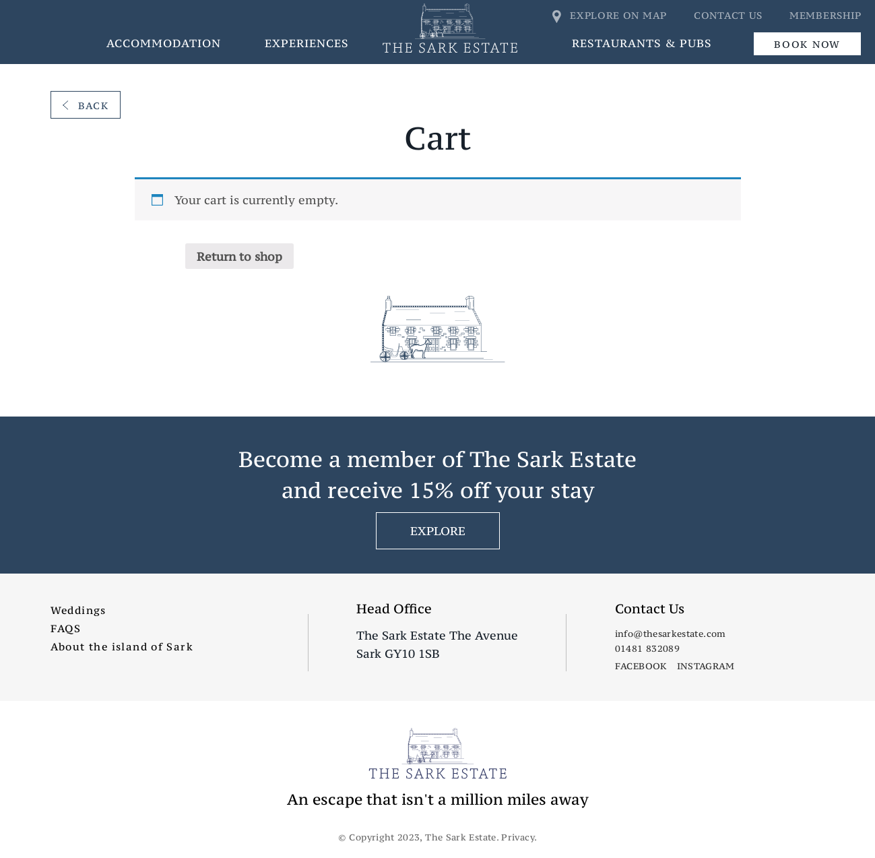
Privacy (517, 837)
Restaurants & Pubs (642, 43)
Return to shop (239, 256)
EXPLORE (437, 531)
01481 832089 (647, 648)
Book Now (807, 44)
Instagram (706, 666)
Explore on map (610, 15)
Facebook (641, 666)
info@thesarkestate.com (670, 633)
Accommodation (163, 43)
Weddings (78, 610)
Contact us (728, 15)
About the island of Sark (122, 646)
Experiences (307, 43)
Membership (825, 15)
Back (86, 105)
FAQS (66, 628)
